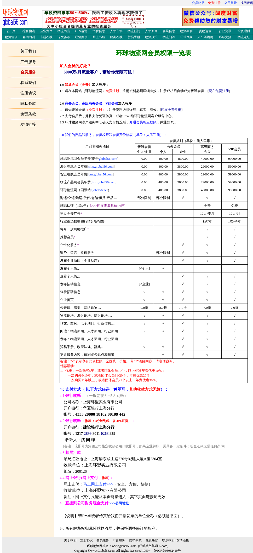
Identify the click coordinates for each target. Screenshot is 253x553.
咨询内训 (28, 37)
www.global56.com (124, 546)
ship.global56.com (100, 166)
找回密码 (246, 3)
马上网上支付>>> (98, 484)
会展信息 (169, 31)
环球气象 (186, 37)
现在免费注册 (219, 91)
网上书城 (99, 37)
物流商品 (64, 31)
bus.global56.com (100, 174)
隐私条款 (135, 540)
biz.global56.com (103, 182)
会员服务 (102, 540)
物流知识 (169, 37)
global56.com (108, 159)
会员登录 (230, 3)
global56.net (99, 190)
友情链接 (182, 540)
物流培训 (11, 37)
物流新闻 (134, 31)
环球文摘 (225, 37)
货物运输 (205, 31)
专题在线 (46, 37)
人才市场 (116, 31)
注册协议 (86, 540)
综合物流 (28, 31)
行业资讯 (225, 31)
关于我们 (70, 540)
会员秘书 (198, 3)
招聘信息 (99, 31)
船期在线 (116, 37)
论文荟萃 (64, 37)
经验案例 (81, 37)
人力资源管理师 (148, 21)
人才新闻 (151, 31)
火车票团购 (205, 37)
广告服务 (28, 62)
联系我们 (168, 540)
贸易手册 (134, 37)
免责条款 (152, 540)
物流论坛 (244, 37)
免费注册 (214, 3)
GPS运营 (81, 31)
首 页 (11, 31)
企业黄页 (46, 31)
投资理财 (244, 31)
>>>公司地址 (119, 503)
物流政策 (151, 37)
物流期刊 (186, 31)
